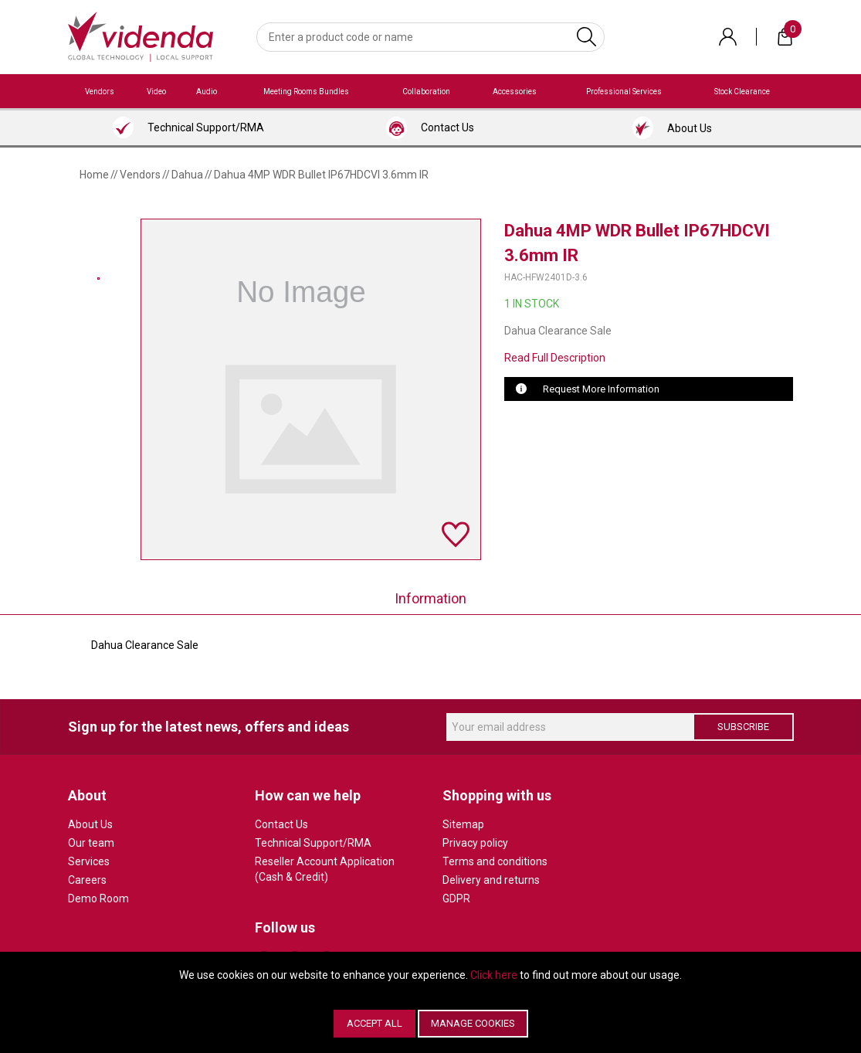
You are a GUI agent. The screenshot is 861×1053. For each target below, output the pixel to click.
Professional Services (624, 91)
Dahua (187, 174)
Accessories (515, 91)
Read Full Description (554, 358)
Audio (206, 91)
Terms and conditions (494, 861)
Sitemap (463, 824)
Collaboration (426, 91)
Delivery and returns (491, 880)
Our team (91, 843)
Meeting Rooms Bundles (306, 91)
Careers (87, 880)
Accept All (374, 1023)
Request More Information (601, 389)
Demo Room (98, 898)
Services (89, 861)
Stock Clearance (742, 91)
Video (156, 91)
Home (94, 174)
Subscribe (743, 726)
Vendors (99, 91)
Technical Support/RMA (313, 843)
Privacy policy (475, 843)
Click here (493, 975)
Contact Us (281, 824)
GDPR (456, 898)
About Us (90, 824)
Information (430, 598)
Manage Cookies (473, 1023)
